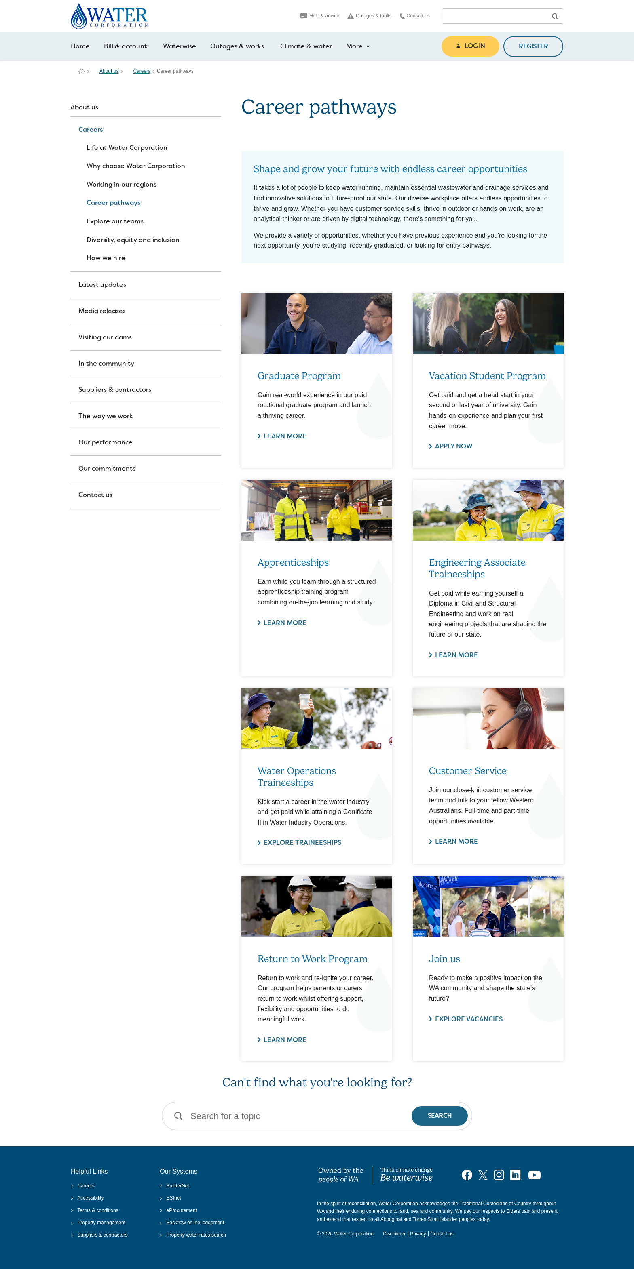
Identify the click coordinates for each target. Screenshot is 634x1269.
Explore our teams (115, 221)
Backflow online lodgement (192, 1222)
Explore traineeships (302, 842)
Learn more (285, 436)
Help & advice (319, 16)
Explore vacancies (469, 1018)
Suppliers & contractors (114, 389)
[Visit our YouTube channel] (534, 1175)
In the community (106, 363)
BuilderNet (174, 1186)
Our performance (105, 442)
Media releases (102, 311)
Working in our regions (121, 184)
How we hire (106, 258)
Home (80, 46)
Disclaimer (394, 1233)
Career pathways (113, 202)
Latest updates (102, 284)
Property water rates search (193, 1235)
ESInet (170, 1198)
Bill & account (125, 46)
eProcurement (178, 1210)
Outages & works (237, 46)
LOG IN (470, 46)
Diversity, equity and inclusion (133, 240)
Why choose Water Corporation (136, 166)
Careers (141, 71)
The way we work (105, 416)
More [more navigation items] (358, 46)
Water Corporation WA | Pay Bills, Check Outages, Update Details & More (81, 71)
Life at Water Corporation (127, 147)
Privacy (418, 1233)
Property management (98, 1222)
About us (108, 71)
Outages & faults (369, 16)
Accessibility (87, 1198)
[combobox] (494, 16)
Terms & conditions (94, 1210)
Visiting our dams (105, 337)
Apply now (454, 446)
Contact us (415, 16)
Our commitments (106, 468)
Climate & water (306, 46)
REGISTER (533, 46)
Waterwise (179, 46)
